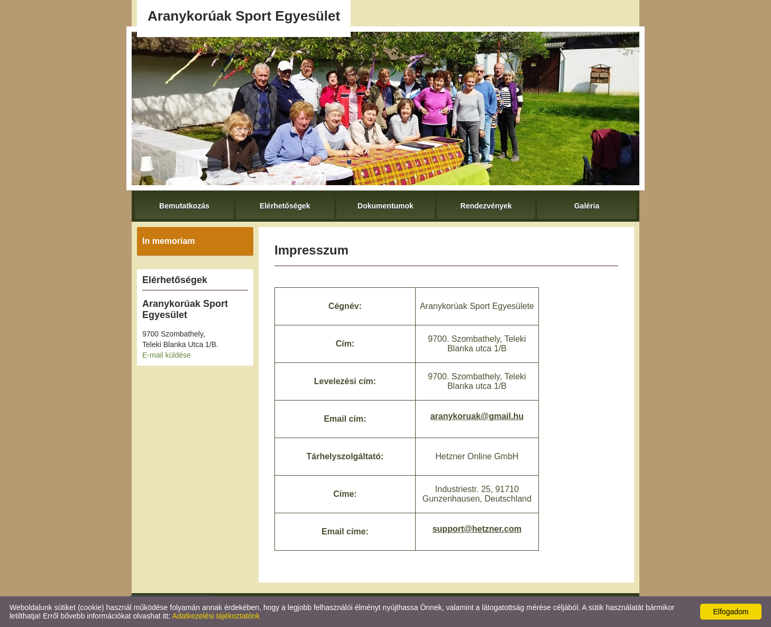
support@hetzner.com (477, 528)
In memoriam (168, 241)
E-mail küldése (166, 355)
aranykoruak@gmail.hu (477, 416)
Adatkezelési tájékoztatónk (216, 616)
